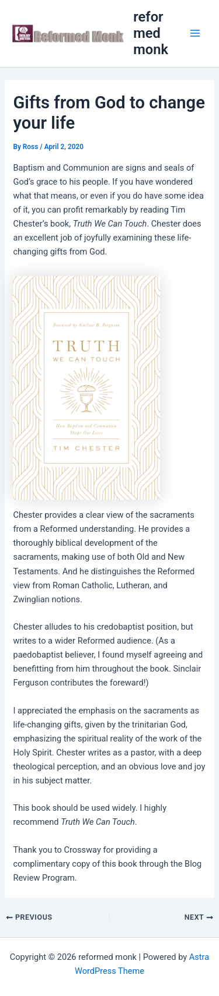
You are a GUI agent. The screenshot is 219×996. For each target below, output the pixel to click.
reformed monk (150, 33)
